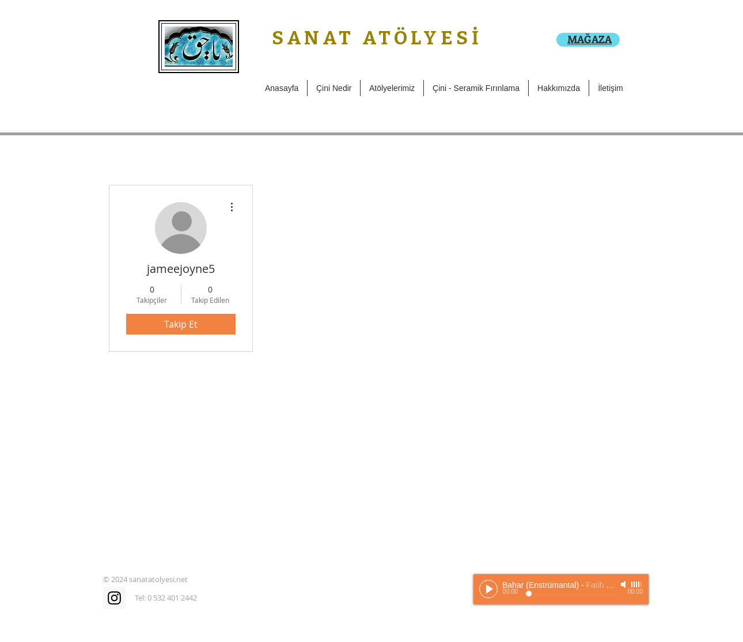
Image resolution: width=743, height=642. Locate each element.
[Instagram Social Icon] (114, 598)
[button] (392, 88)
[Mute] (624, 584)
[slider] (637, 584)
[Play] (488, 589)
